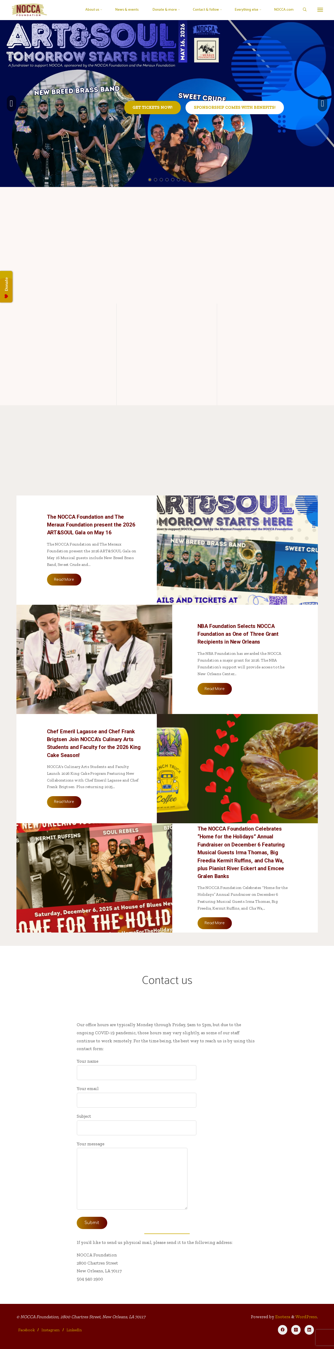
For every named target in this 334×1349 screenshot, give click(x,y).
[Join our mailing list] (267, 316)
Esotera (282, 1316)
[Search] (304, 10)
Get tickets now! (152, 107)
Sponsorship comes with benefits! (235, 107)
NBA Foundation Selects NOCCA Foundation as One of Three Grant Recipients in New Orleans (238, 634)
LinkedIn (74, 1330)
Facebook (26, 1330)
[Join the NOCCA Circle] (167, 316)
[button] (11, 103)
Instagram (50, 1330)
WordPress (306, 1316)
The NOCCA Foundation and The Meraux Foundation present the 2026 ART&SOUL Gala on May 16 (91, 524)
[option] (167, 103)
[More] (320, 10)
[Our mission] (66, 316)
